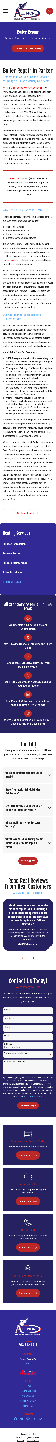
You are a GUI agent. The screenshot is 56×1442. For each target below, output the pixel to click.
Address (8, 1044)
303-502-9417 (28, 1345)
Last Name (9, 1018)
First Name (9, 1009)
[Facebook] (15, 1418)
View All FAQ (28, 861)
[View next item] (32, 958)
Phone (7, 1027)
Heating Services (28, 1390)
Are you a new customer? (16, 1053)
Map (28, 1363)
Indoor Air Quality (28, 1401)
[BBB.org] (34, 1418)
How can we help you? (14, 1061)
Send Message (28, 1105)
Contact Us (27, 1406)
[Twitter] (21, 1418)
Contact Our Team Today (28, 48)
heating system (10, 260)
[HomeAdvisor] (40, 1418)
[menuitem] (28, 544)
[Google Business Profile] (28, 1418)
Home (28, 1385)
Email (6, 1035)
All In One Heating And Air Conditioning (25, 87)
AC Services (28, 1396)
